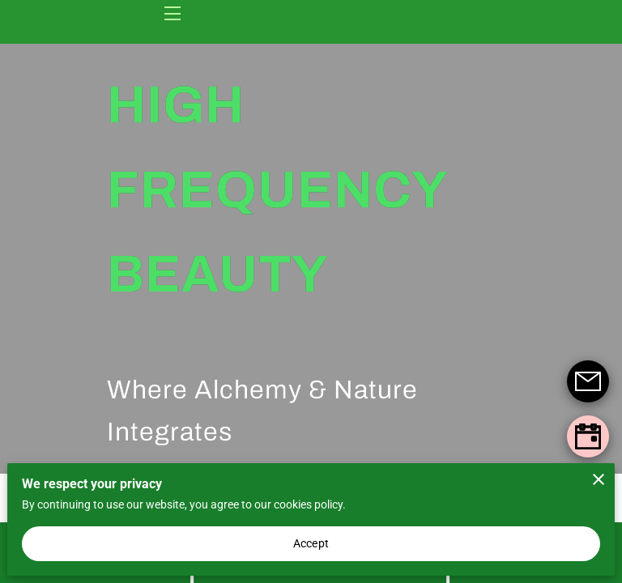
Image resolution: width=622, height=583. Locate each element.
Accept (311, 543)
